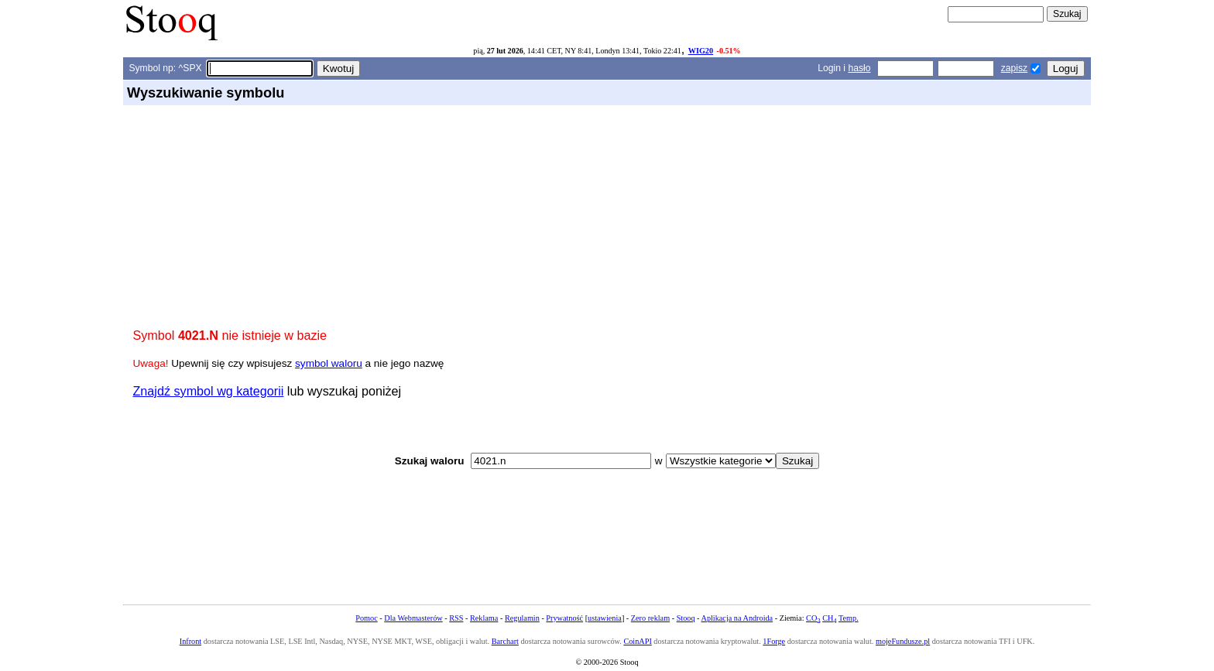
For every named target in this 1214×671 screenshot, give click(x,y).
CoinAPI (637, 641)
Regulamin (522, 618)
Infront (190, 641)
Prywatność (564, 618)
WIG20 (700, 50)
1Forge (774, 641)
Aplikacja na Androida (737, 618)
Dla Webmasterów (413, 618)
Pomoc (366, 618)
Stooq (686, 618)
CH (829, 618)
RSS (456, 618)
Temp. (848, 618)
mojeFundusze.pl (903, 641)
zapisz (1014, 68)
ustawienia (605, 618)
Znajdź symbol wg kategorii (208, 391)
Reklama (484, 618)
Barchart (505, 641)
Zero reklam (650, 618)
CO (813, 618)
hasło (859, 68)
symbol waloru (328, 363)
